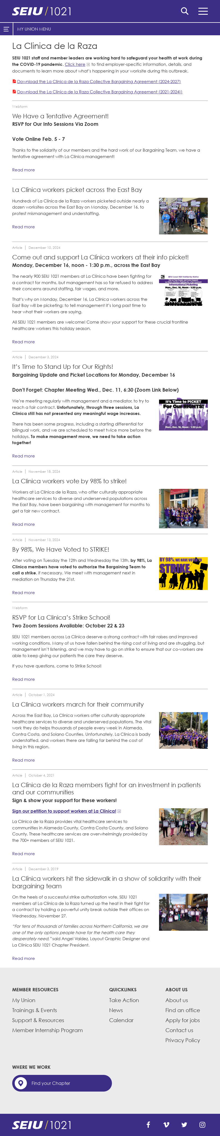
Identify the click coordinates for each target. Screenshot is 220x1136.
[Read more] (183, 216)
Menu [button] (203, 11)
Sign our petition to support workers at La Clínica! (64, 811)
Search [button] (185, 11)
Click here (75, 64)
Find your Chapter (51, 1083)
